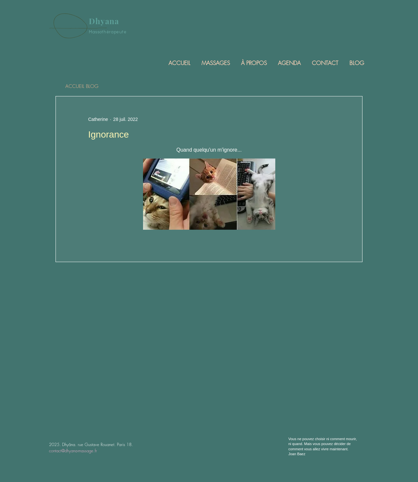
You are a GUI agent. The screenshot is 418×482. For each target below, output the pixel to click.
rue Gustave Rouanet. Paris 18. (105, 444)
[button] (215, 63)
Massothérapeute (108, 32)
